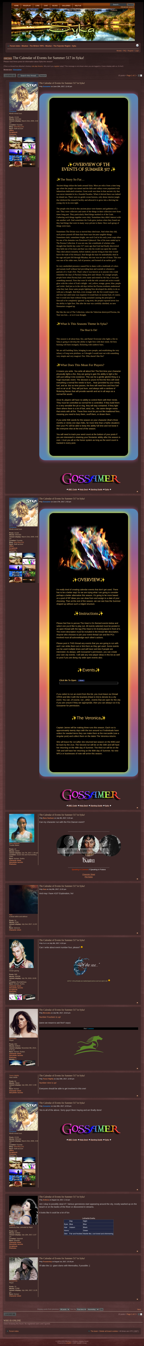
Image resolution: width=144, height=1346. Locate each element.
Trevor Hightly (48, 1079)
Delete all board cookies (108, 1331)
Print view (137, 45)
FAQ (124, 51)
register (56, 66)
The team (94, 1331)
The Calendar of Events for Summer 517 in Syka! (48, 58)
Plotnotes (12, 134)
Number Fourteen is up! (50, 1017)
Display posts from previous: (53, 1309)
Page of (131, 76)
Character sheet (15, 860)
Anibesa (46, 1200)
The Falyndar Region (61, 46)
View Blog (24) (19, 127)
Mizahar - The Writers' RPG (33, 46)
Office (11, 130)
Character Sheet (88, 874)
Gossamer (17, 70)
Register (131, 51)
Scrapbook (13, 132)
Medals (119, 51)
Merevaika (47, 1013)
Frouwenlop (47, 1261)
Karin (45, 943)
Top (137, 491)
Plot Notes (89, 877)
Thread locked (10, 75)
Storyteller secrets (16, 862)
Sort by (78, 1309)
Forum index (15, 46)
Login (137, 51)
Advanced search (127, 7)
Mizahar (48, 46)
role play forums (37, 66)
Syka (74, 46)
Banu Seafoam (48, 818)
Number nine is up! (47, 1083)
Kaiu (44, 889)
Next (139, 1310)
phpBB (68, 1343)
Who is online (12, 1320)
